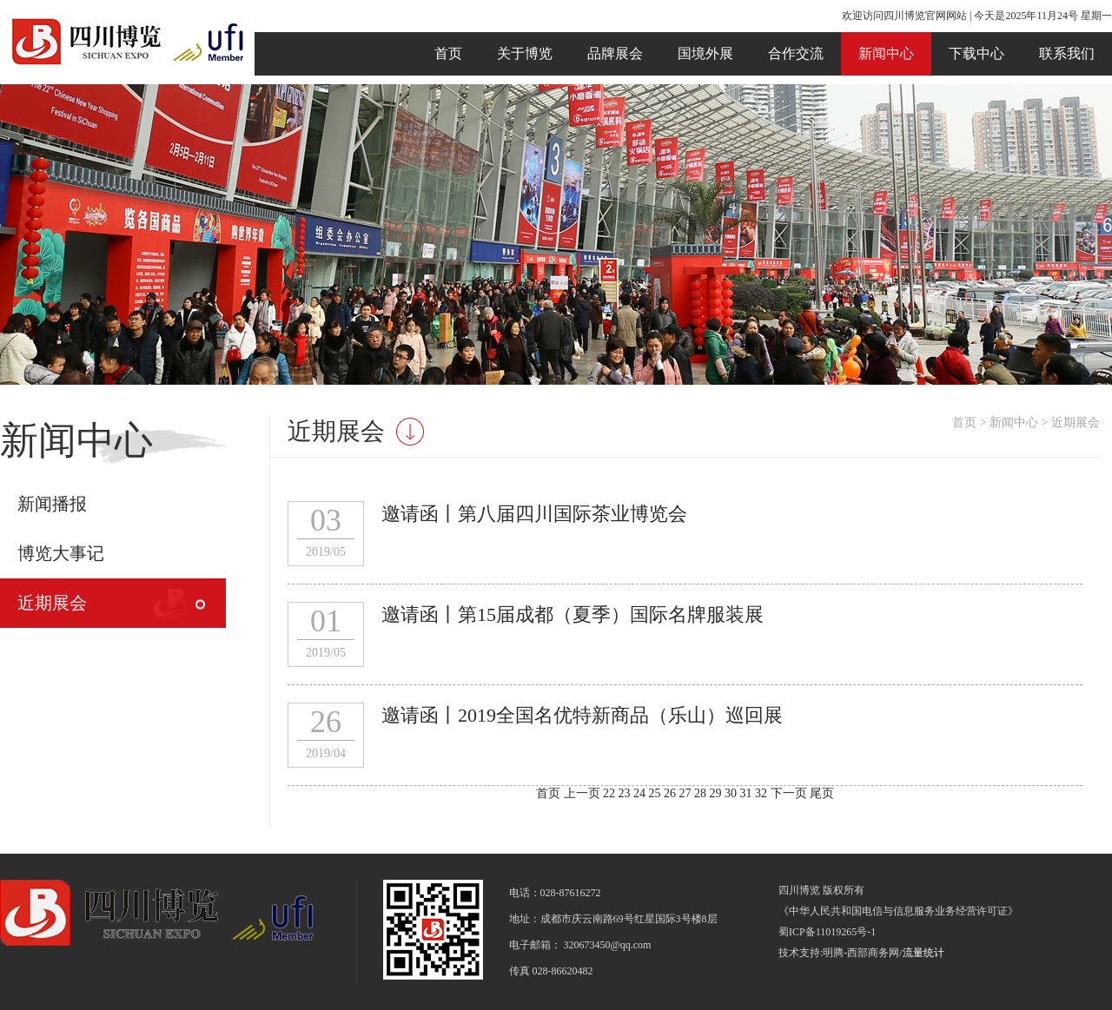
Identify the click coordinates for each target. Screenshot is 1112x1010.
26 (671, 793)
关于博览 (525, 53)
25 (657, 793)
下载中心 (976, 53)
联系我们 (1067, 53)
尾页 (822, 793)
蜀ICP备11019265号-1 (827, 932)
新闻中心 (886, 53)
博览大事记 (60, 553)
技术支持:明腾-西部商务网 (838, 953)
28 (702, 793)
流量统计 (923, 953)
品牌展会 (615, 53)
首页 (448, 53)
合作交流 (796, 53)
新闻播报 (52, 503)
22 (611, 793)
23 (626, 793)
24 (641, 793)
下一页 (789, 793)
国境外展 (705, 53)
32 (763, 793)
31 (748, 793)
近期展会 (52, 602)
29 (717, 793)
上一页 (582, 793)
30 (732, 793)
